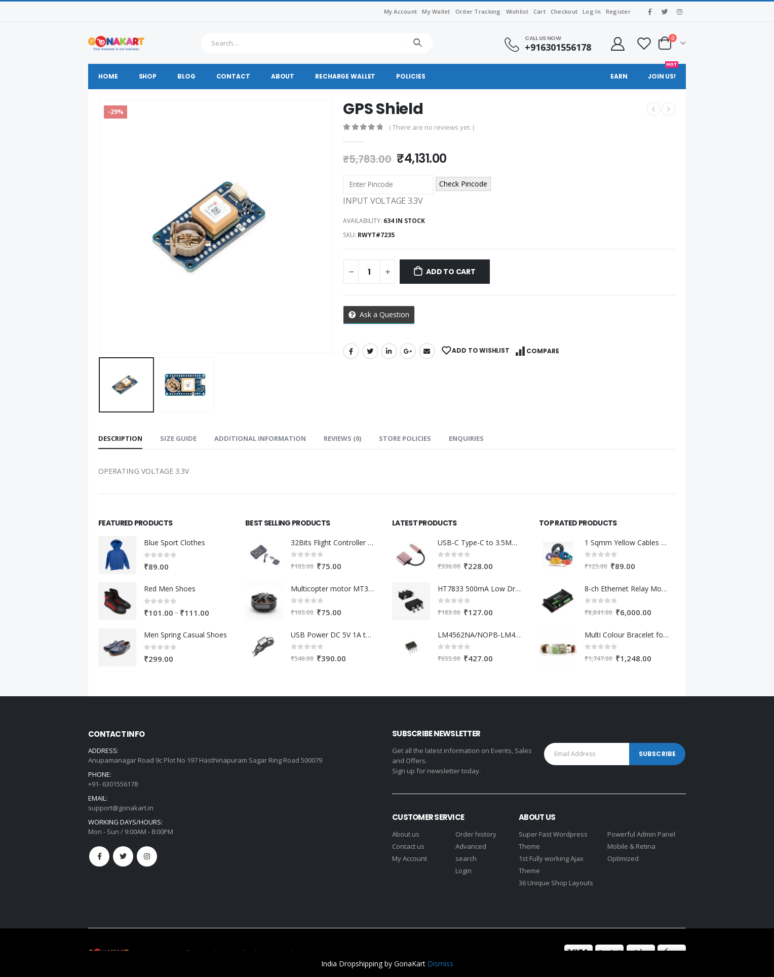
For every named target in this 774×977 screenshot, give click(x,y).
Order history (475, 834)
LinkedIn (389, 351)
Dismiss (440, 963)
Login (463, 870)
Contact (233, 76)
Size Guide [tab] (178, 438)
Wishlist (517, 11)
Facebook (351, 351)
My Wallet (436, 11)
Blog (186, 76)
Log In (592, 11)
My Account (400, 11)
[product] (117, 555)
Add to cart (451, 272)
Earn (619, 76)
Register (618, 11)
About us (405, 834)
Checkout (564, 11)
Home (108, 76)
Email (427, 351)
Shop (148, 76)
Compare (542, 351)
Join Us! (663, 72)
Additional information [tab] (260, 438)
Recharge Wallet (345, 76)
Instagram (147, 856)
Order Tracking (478, 11)
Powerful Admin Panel (641, 834)
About (282, 76)
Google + (408, 351)
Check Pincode (463, 184)
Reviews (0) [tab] (342, 438)
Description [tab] (120, 438)
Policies (410, 76)
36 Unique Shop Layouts (556, 882)
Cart (539, 11)
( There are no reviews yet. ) (431, 127)
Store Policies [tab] (405, 438)
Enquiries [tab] (466, 438)
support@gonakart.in (120, 807)
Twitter (370, 351)
